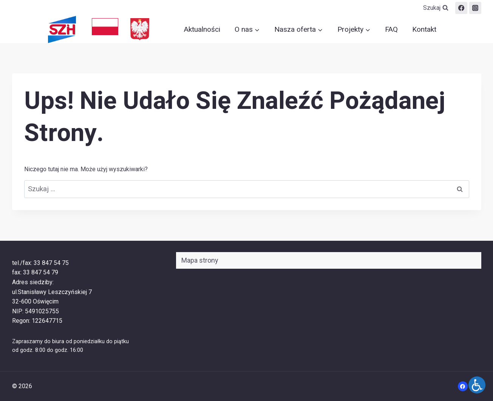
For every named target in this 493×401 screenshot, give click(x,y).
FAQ (391, 29)
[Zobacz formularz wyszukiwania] (435, 8)
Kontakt (424, 29)
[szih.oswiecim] (475, 8)
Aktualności (202, 29)
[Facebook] (461, 8)
